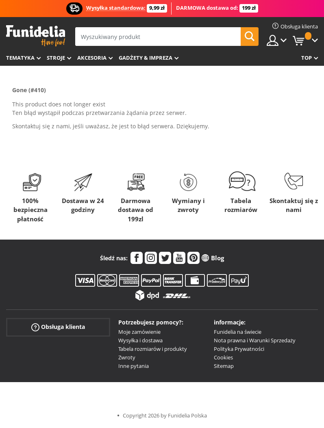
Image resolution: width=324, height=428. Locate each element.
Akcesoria (92, 57)
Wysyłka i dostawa (140, 340)
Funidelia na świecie (237, 331)
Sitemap (224, 366)
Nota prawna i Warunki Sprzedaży (255, 340)
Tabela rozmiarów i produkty (152, 348)
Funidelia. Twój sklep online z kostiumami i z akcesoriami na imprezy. (35, 36)
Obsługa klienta (58, 327)
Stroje (56, 57)
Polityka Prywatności (239, 348)
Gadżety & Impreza (145, 57)
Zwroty (126, 357)
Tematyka (20, 57)
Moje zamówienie (139, 331)
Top (306, 57)
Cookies (223, 357)
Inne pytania (133, 366)
